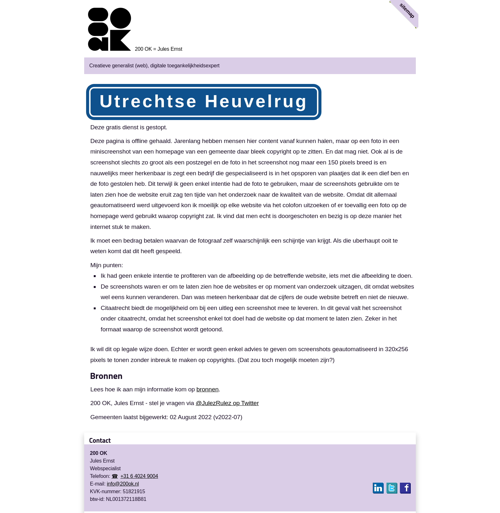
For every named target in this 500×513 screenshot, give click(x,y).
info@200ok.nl (123, 484)
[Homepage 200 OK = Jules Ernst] (133, 49)
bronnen (207, 389)
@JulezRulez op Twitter (227, 403)
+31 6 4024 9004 (139, 476)
